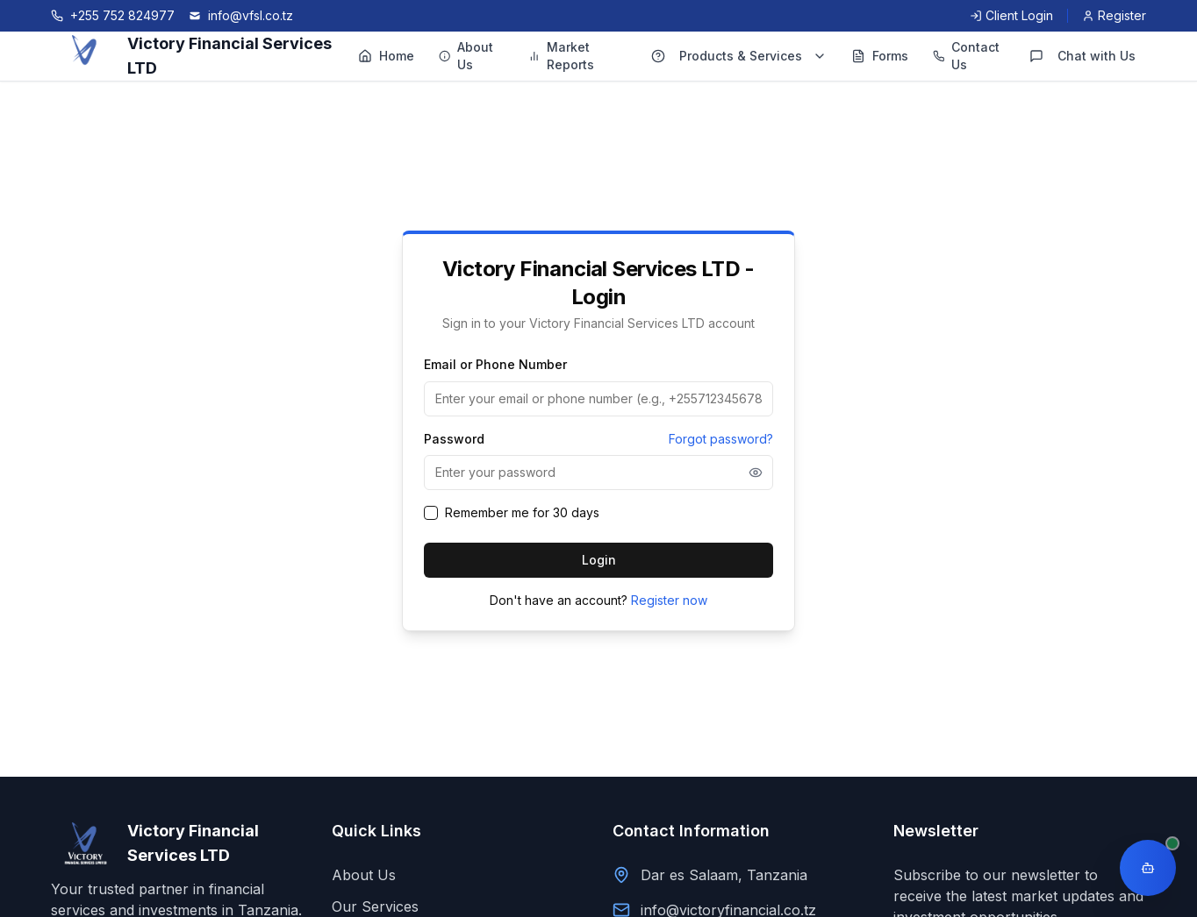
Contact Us (966, 55)
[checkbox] (431, 513)
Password (454, 439)
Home (386, 55)
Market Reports (561, 55)
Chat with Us (1082, 55)
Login (599, 559)
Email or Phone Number (495, 364)
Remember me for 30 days (522, 512)
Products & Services (739, 55)
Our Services (375, 906)
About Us (466, 55)
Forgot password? (721, 438)
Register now (669, 600)
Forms (879, 55)
